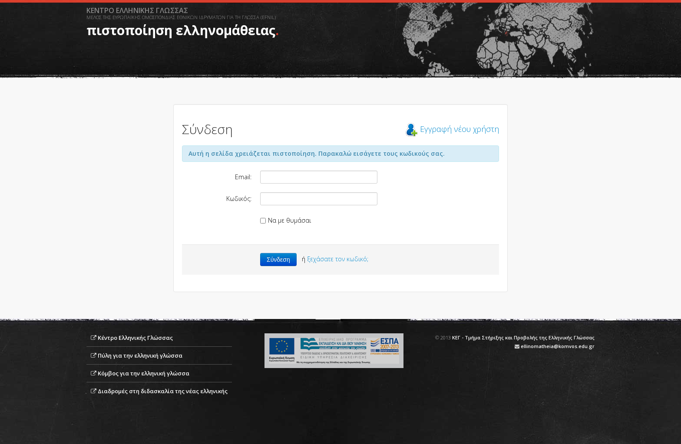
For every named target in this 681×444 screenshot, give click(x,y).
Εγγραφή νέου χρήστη (459, 129)
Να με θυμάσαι (285, 220)
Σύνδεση (278, 259)
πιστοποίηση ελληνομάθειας (180, 30)
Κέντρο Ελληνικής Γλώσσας (135, 338)
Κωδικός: (238, 198)
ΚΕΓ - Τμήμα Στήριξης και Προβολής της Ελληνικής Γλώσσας (523, 337)
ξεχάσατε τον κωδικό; (337, 259)
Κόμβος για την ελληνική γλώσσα (143, 373)
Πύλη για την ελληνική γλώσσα (140, 355)
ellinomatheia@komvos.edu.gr (558, 346)
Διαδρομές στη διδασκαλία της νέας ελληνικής (163, 391)
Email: (243, 177)
